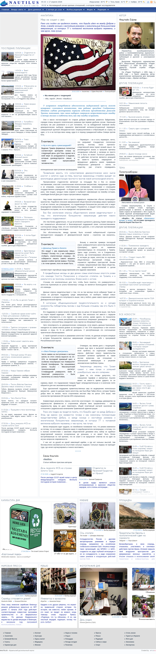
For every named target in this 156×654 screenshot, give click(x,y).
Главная (8, 633)
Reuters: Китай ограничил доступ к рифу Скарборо (143, 405)
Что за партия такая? (138, 271)
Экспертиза (130, 645)
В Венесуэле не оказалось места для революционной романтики (25, 89)
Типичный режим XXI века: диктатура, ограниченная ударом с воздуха (16, 357)
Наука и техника (71, 633)
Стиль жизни (131, 633)
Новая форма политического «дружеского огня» (25, 106)
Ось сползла (86, 533)
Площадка (69, 639)
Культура (38, 636)
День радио (86, 619)
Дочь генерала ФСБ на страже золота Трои (15, 424)
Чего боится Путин (18, 398)
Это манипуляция (21, 171)
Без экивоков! (134, 142)
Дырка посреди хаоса (138, 154)
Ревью (98, 636)
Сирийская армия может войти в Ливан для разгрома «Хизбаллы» (18, 315)
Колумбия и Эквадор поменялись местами (24, 124)
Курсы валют (40, 639)
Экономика (130, 642)
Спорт (98, 645)
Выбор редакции (109, 530)
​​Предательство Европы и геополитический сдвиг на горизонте (132, 535)
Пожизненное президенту (139, 246)
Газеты (7, 642)
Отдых (67, 636)
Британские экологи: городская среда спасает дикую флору (143, 364)
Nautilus (124, 617)
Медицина (38, 642)
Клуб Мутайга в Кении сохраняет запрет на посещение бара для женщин (142, 449)
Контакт (38, 633)
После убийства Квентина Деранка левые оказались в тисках (16, 385)
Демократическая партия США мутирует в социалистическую (136, 299)
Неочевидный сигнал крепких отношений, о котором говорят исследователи (143, 345)
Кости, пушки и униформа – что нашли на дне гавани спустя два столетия (143, 387)
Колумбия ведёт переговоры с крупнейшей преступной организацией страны (136, 284)
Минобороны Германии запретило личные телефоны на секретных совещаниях (141, 322)
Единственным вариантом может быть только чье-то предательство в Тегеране (26, 254)
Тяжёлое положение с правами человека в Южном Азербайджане (18, 328)
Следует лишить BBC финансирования (132, 258)
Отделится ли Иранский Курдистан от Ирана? (25, 55)
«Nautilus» (47, 459)
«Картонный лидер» (11, 554)
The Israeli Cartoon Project (40, 551)
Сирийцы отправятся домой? (16, 598)
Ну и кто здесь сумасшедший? (57, 145)
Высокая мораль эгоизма (139, 117)
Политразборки (110, 91)
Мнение (38, 645)
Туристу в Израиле (133, 636)
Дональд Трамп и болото (54, 248)
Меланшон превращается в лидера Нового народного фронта (25, 220)
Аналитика (9, 636)
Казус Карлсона (22, 140)
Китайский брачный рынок (23, 156)
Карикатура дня (10, 645)
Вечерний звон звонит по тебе (25, 203)
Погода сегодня (71, 642)
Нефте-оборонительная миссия (25, 270)
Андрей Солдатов (57, 474)
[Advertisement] (19, 29)
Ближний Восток (11, 639)
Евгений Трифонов (95, 479)
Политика (68, 645)
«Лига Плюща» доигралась (55, 351)
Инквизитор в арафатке (53, 598)
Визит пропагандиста (21, 71)
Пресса (98, 633)
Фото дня (129, 639)
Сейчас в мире (101, 642)
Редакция (99, 639)
